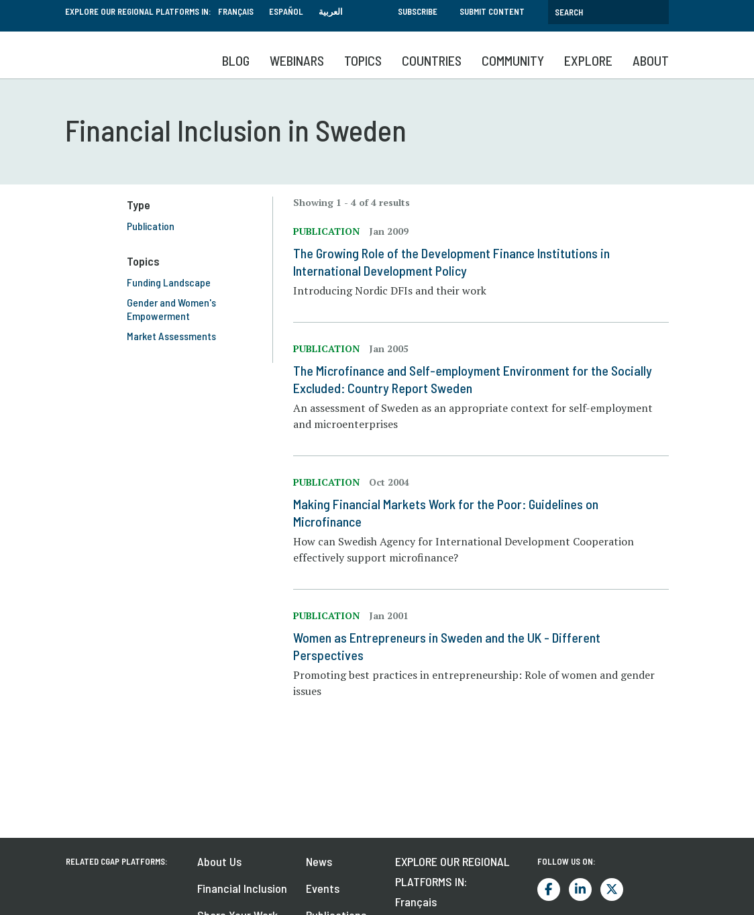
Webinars (297, 60)
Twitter (611, 889)
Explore (588, 60)
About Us (219, 861)
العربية (331, 11)
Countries (432, 60)
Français (236, 11)
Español (286, 11)
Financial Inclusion (242, 888)
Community (513, 60)
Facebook (548, 889)
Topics (363, 60)
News (319, 861)
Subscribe (417, 11)
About (651, 60)
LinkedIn (580, 889)
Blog (236, 60)
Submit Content (492, 11)
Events (322, 888)
